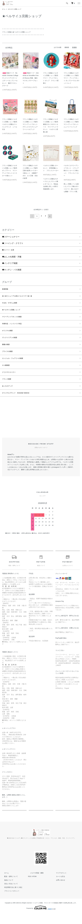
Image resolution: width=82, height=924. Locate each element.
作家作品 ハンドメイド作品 (14, 327)
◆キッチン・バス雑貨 (11, 270)
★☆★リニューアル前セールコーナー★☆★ (21, 297)
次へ (49, 216)
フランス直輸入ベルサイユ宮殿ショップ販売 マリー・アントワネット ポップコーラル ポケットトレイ (72, 78)
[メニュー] (79, 3)
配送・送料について (9, 888)
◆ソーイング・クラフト (12, 242)
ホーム (4, 9)
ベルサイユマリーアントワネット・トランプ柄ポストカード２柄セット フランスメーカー (71, 170)
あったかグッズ (9, 396)
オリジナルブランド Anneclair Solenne (19, 404)
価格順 (66, 47)
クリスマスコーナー (10, 381)
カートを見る (58, 888)
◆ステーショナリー (11, 236)
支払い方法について (9, 895)
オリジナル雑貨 (9, 335)
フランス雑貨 (8, 389)
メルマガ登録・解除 (35, 884)
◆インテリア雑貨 (10, 263)
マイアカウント (59, 884)
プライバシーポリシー (9, 902)
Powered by (41, 919)
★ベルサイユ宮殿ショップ (16, 9)
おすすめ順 (57, 47)
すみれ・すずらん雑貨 (11, 305)
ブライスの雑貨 (9, 358)
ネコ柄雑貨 (7, 373)
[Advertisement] (41, 429)
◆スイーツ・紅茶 (10, 249)
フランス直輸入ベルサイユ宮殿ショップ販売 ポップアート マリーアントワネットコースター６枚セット (10, 170)
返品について (6, 891)
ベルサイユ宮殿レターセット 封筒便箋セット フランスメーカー (51, 168)
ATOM (34, 888)
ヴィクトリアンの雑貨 (11, 343)
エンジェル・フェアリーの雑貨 (15, 366)
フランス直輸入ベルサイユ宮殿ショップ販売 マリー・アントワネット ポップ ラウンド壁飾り (51, 78)
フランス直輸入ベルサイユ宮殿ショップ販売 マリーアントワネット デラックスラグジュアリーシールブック (31, 124)
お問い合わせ (58, 891)
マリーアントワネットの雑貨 (14, 320)
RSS (29, 888)
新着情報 (6, 289)
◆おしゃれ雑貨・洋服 (11, 257)
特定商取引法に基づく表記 (11, 898)
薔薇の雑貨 (7, 350)
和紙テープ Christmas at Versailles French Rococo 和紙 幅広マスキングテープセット (31, 78)
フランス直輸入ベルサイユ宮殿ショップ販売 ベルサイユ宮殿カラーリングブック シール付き (10, 124)
